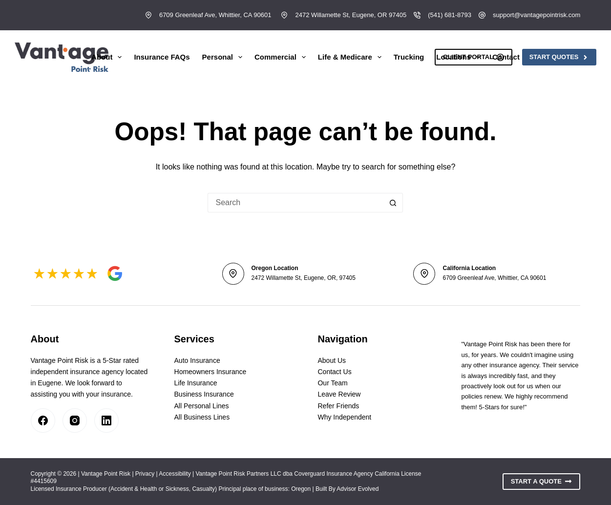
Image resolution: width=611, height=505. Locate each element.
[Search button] (393, 202)
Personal (224, 57)
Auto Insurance (197, 360)
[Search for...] (295, 202)
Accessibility (174, 473)
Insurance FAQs (162, 57)
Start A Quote (541, 481)
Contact (506, 57)
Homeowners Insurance (210, 372)
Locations (460, 57)
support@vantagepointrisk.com (536, 15)
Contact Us (334, 372)
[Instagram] (75, 420)
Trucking (409, 57)
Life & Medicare (351, 57)
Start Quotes (559, 57)
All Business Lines (202, 417)
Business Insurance (204, 394)
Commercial (282, 57)
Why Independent (344, 417)
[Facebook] (43, 420)
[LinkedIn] (106, 420)
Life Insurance (195, 383)
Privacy (144, 473)
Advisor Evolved (358, 488)
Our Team (332, 383)
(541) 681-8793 (449, 15)
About (108, 57)
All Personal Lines (201, 406)
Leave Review (338, 394)
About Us (331, 360)
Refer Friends (338, 406)
